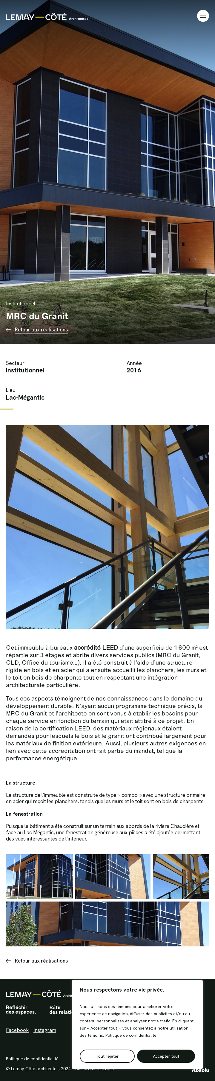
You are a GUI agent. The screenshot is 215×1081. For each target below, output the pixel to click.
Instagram (44, 1030)
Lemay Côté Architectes (47, 16)
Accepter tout (166, 1056)
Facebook (17, 1030)
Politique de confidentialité (130, 1035)
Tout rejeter (107, 1056)
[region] (137, 1024)
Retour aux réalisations (41, 329)
